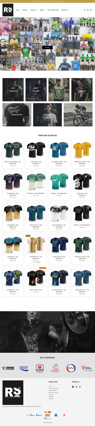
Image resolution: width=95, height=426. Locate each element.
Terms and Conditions (47, 422)
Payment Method (53, 390)
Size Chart (65, 10)
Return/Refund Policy (53, 392)
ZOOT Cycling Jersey (53, 10)
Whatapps (51, 397)
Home (17, 10)
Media (42, 10)
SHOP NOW (47, 47)
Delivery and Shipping (54, 388)
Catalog (25, 10)
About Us (34, 10)
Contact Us (51, 394)
